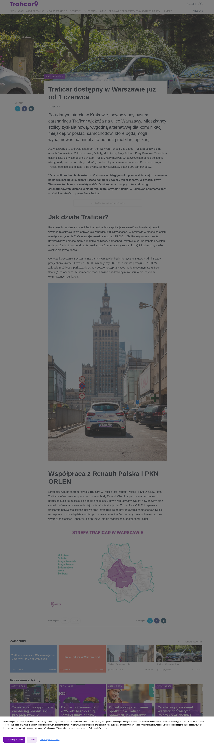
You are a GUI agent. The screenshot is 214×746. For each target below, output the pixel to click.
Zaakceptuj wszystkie (14, 739)
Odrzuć (32, 739)
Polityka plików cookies (49, 739)
